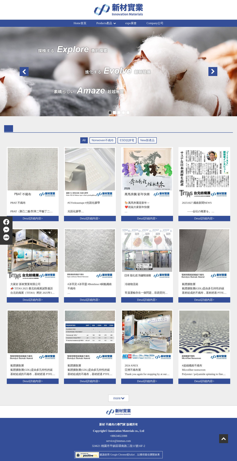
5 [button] (127, 112)
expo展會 (131, 23)
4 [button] (123, 112)
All (84, 140)
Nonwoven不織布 (103, 140)
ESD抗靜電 (127, 140)
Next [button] (212, 71)
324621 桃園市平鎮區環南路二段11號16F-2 (118, 445)
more (118, 398)
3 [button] (118, 112)
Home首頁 (80, 23)
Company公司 (155, 23)
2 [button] (114, 112)
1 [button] (109, 112)
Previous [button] (24, 71)
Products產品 (106, 23)
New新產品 (147, 140)
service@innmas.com (118, 440)
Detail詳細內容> (33, 218)
